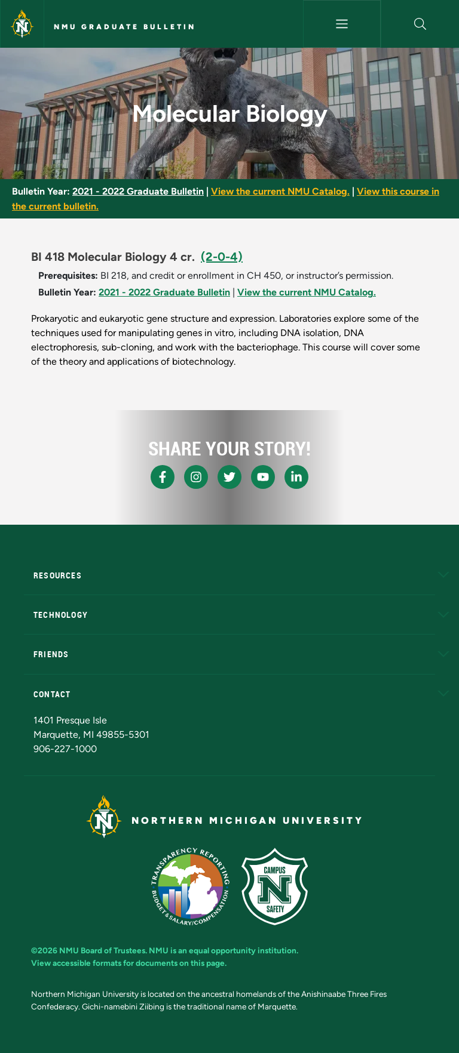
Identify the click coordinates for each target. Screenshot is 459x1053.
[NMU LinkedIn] (296, 477)
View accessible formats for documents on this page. (129, 963)
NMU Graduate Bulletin (125, 27)
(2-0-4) (222, 257)
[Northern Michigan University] (22, 24)
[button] (420, 24)
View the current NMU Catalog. (280, 191)
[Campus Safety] (274, 886)
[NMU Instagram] (196, 477)
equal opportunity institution (242, 950)
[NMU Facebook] (163, 477)
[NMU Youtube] (263, 477)
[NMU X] (229, 477)
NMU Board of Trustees (102, 950)
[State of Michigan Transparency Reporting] (190, 886)
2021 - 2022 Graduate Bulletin (138, 191)
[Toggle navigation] (342, 24)
